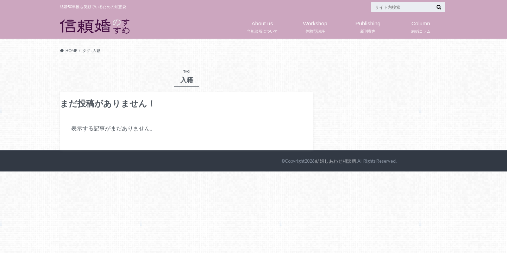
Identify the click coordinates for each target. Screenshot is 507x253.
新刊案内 (368, 25)
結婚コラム (420, 25)
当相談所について (262, 25)
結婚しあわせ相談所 (335, 161)
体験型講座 (315, 25)
